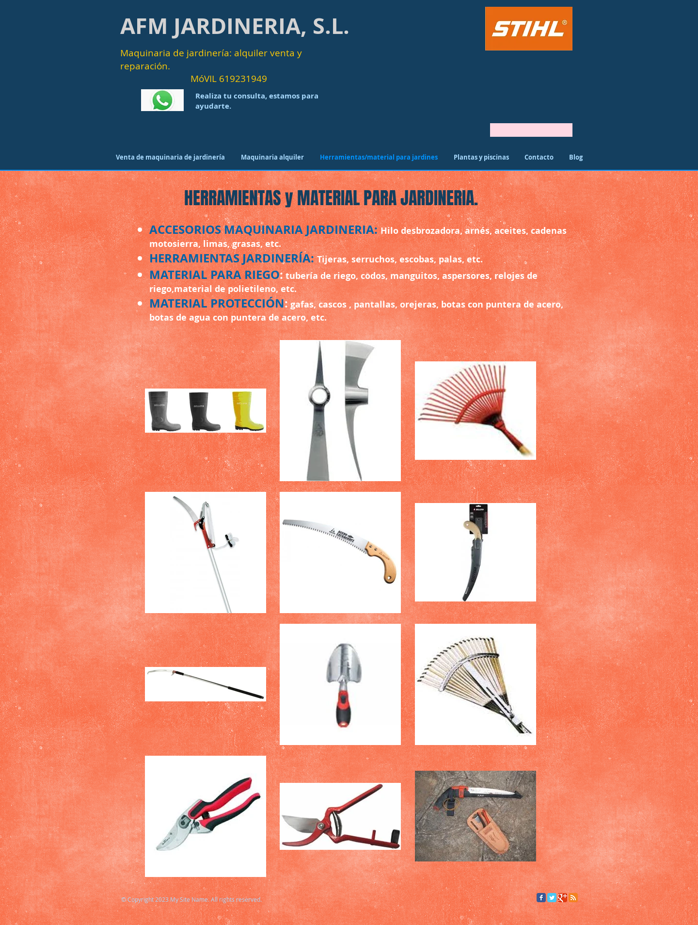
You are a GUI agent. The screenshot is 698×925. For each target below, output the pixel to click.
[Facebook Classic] (541, 897)
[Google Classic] (562, 897)
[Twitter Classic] (551, 897)
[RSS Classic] (573, 897)
